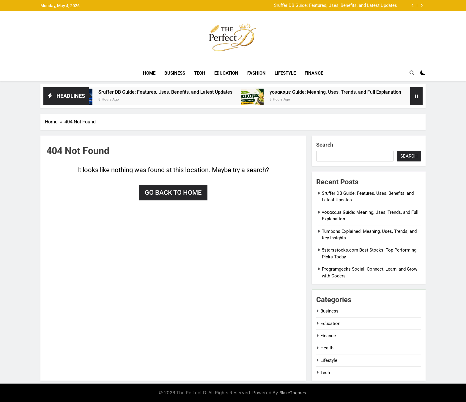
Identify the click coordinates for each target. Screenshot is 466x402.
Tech (199, 73)
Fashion (256, 73)
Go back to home (173, 192)
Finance (314, 73)
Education (226, 73)
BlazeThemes (292, 392)
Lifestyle (285, 73)
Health (326, 348)
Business (174, 73)
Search (324, 145)
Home (149, 73)
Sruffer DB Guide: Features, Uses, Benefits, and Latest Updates (335, 5)
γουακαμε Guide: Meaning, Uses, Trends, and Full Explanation (343, 92)
